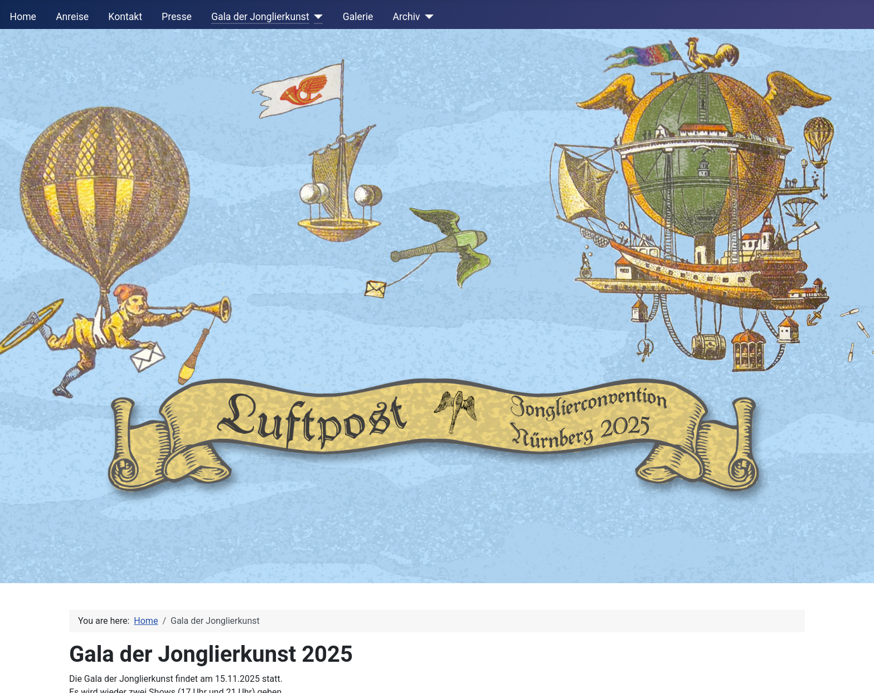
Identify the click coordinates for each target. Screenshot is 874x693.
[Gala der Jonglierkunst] (316, 16)
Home (23, 16)
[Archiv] (427, 16)
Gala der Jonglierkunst (260, 16)
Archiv (406, 16)
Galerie (358, 16)
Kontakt (125, 16)
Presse (177, 16)
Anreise (72, 16)
